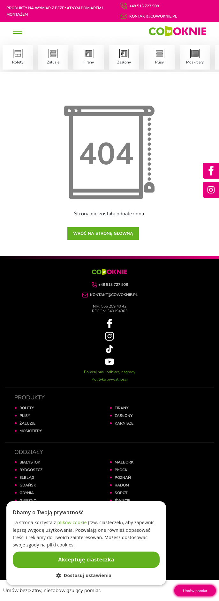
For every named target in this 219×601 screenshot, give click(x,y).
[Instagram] (211, 190)
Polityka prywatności (110, 379)
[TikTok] (109, 348)
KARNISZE (124, 423)
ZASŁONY (123, 415)
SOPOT (121, 492)
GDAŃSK (27, 485)
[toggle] (17, 32)
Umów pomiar (195, 590)
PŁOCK (121, 469)
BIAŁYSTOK (29, 462)
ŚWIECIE (122, 500)
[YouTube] (109, 361)
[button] (86, 575)
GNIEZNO (27, 500)
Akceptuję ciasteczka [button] (86, 559)
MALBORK (124, 462)
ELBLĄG (26, 477)
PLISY (24, 415)
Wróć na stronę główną (103, 233)
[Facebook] (211, 171)
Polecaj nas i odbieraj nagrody (109, 372)
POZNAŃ (123, 477)
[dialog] (86, 543)
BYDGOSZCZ (30, 469)
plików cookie (72, 522)
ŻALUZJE (27, 423)
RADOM (122, 485)
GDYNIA (26, 492)
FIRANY (121, 408)
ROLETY (26, 408)
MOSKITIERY (30, 431)
